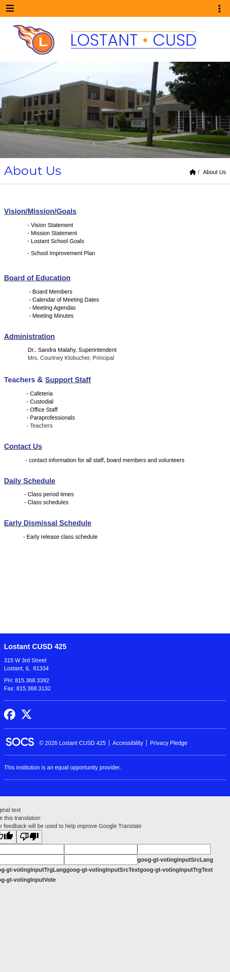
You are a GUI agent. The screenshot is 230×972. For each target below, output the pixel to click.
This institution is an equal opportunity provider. (62, 767)
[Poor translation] (29, 837)
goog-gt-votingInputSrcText (102, 869)
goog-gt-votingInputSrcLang (175, 859)
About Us (214, 172)
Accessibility (128, 743)
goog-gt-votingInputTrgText (175, 869)
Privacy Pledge (168, 743)
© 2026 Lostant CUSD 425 (72, 743)
